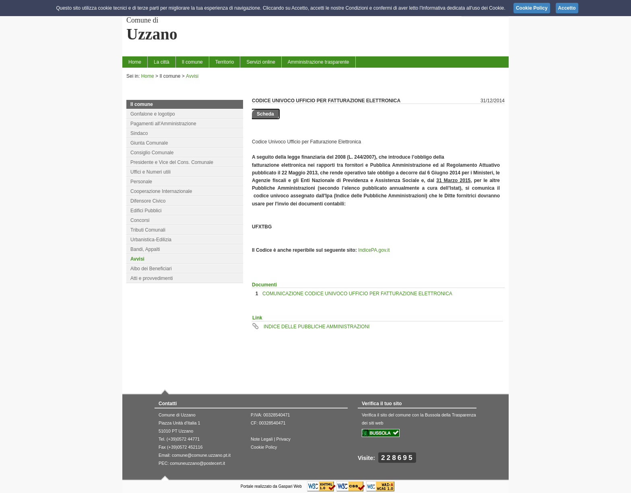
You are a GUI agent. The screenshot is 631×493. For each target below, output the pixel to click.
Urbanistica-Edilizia (150, 239)
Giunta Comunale (149, 143)
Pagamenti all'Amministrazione (163, 123)
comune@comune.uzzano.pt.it (201, 455)
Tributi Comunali (147, 230)
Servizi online (260, 62)
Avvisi (192, 76)
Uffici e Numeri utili (150, 172)
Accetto (567, 8)
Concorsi (139, 220)
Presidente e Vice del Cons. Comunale (171, 162)
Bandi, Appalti (145, 249)
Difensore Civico (147, 201)
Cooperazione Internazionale (161, 191)
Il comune (192, 62)
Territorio (224, 62)
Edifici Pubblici (145, 210)
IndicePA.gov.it (374, 250)
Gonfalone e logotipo (152, 114)
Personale (141, 181)
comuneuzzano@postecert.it (197, 463)
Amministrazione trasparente (318, 62)
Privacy (283, 439)
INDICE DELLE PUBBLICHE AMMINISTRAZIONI (316, 326)
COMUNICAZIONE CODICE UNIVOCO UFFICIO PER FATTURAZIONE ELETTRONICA (357, 293)
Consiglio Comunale (151, 152)
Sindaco (139, 133)
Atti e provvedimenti (151, 278)
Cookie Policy (264, 447)
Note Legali (262, 439)
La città (161, 62)
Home (134, 62)
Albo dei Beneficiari (151, 268)
